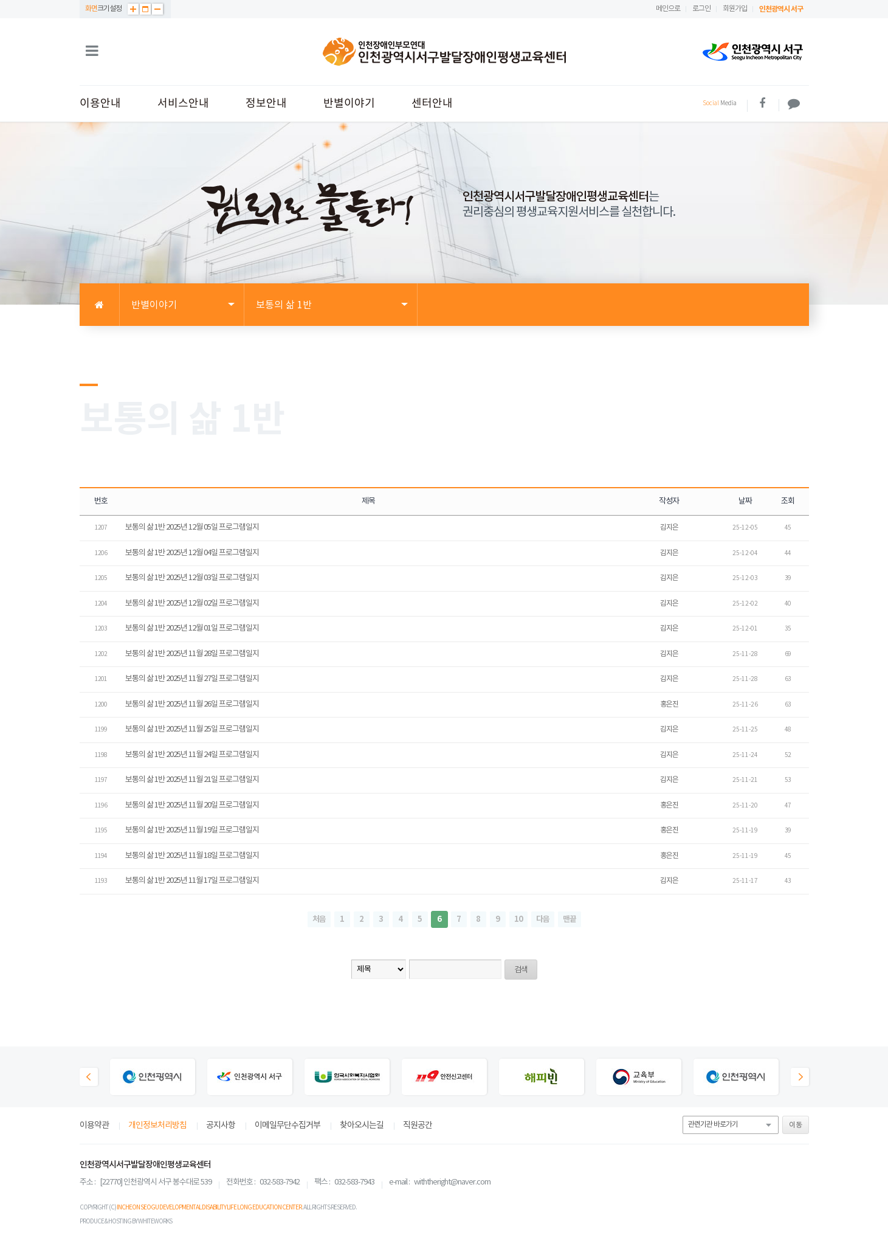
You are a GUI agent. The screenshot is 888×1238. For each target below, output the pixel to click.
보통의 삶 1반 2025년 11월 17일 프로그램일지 (192, 880)
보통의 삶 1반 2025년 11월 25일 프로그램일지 (192, 729)
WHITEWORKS (155, 1221)
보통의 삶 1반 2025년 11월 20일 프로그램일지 (192, 805)
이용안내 (100, 103)
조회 (787, 501)
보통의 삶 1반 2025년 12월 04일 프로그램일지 (192, 553)
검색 (521, 970)
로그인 (701, 9)
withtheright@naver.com (452, 1182)
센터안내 (432, 103)
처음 (319, 919)
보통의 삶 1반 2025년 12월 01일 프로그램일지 (192, 628)
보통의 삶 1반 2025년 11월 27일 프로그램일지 (192, 678)
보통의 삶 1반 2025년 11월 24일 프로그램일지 (192, 754)
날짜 (745, 501)
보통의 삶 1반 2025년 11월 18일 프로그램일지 (192, 855)
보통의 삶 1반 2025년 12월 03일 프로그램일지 (192, 578)
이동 (795, 1125)
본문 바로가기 (0, 0)
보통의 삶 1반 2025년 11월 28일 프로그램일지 (192, 654)
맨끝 (569, 919)
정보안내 (266, 103)
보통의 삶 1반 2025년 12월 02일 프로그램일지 (192, 603)
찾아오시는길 (362, 1125)
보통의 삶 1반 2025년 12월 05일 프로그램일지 (192, 527)
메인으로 (668, 9)
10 (518, 919)
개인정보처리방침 (157, 1125)
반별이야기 (349, 103)
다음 (542, 919)
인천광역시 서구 (781, 9)
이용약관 (94, 1125)
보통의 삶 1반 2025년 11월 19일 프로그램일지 (192, 830)
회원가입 (735, 9)
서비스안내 (183, 103)
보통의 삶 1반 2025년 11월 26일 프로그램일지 (192, 704)
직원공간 (417, 1125)
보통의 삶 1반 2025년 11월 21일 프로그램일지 (192, 779)
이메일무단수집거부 (287, 1125)
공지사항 (220, 1125)
